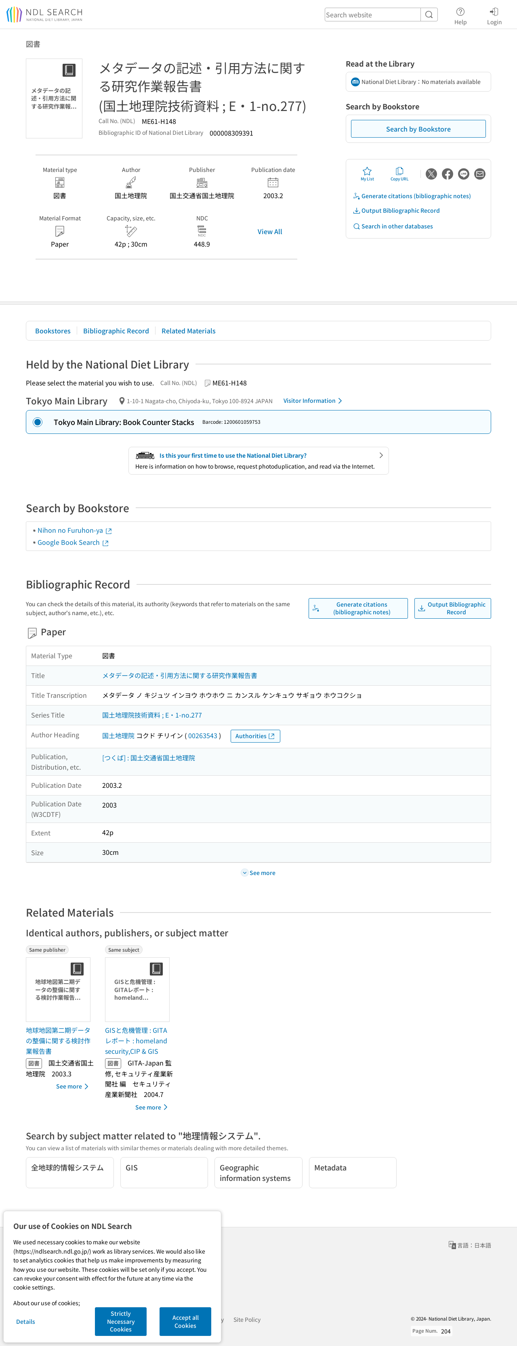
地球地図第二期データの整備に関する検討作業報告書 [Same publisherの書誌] (58, 1040)
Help (460, 14)
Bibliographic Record (116, 330)
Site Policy (247, 1319)
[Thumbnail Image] (60, 989)
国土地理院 (118, 735)
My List (367, 174)
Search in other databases (393, 226)
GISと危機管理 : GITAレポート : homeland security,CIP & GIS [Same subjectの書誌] (136, 1040)
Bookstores (53, 330)
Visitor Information (314, 401)
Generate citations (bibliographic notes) (412, 196)
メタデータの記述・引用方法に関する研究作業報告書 (179, 675)
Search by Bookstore (418, 129)
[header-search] (381, 14)
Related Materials (189, 330)
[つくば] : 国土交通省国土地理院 (148, 757)
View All (270, 231)
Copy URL (400, 174)
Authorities (255, 736)
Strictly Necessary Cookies (121, 1321)
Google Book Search (73, 542)
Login (494, 14)
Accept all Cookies (185, 1321)
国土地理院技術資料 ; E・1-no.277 (152, 715)
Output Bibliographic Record (396, 210)
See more (73, 1086)
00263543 (202, 735)
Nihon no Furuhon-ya (75, 530)
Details (25, 1321)
